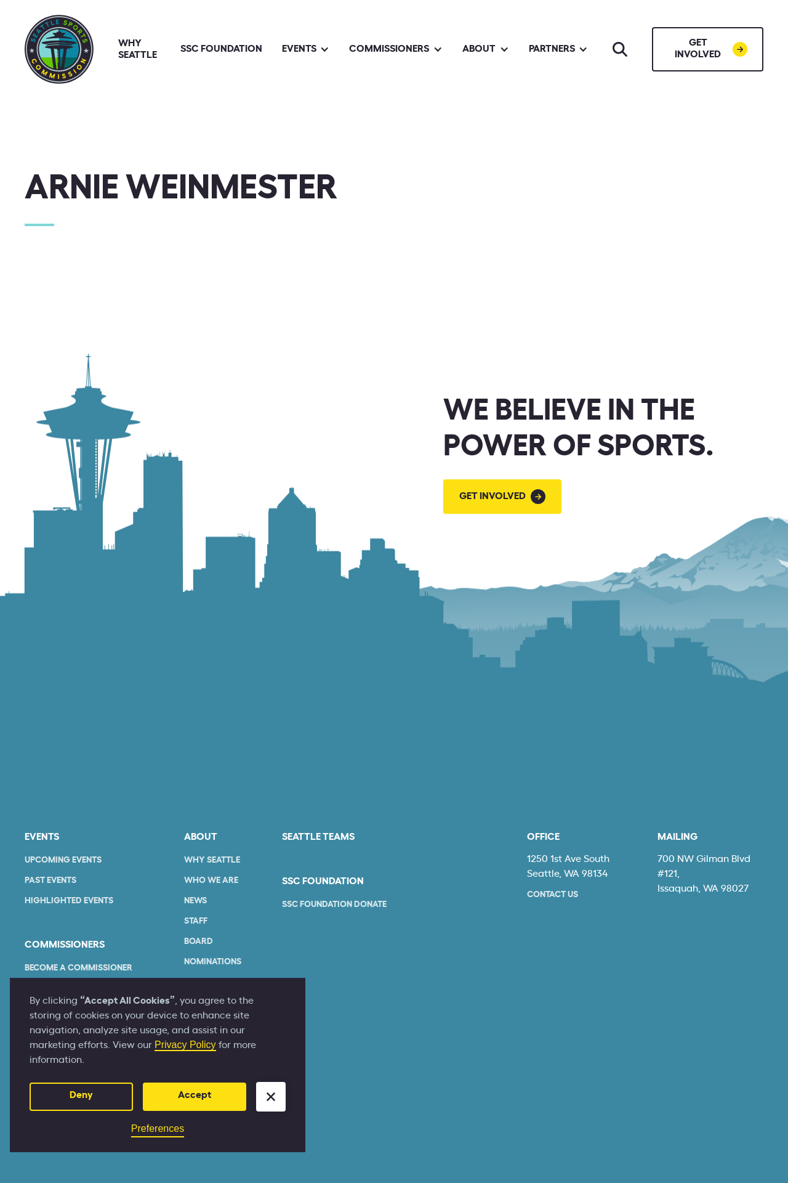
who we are (211, 880)
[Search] (620, 49)
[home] (59, 49)
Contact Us (552, 894)
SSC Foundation (221, 49)
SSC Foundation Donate (334, 904)
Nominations (212, 961)
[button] (271, 1097)
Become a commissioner (78, 968)
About (200, 837)
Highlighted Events (69, 900)
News (195, 900)
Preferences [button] (157, 1128)
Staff (195, 921)
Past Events (50, 880)
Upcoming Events (63, 860)
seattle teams (318, 837)
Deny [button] (81, 1095)
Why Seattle (137, 49)
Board (198, 941)
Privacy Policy (185, 1044)
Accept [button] (194, 1095)
